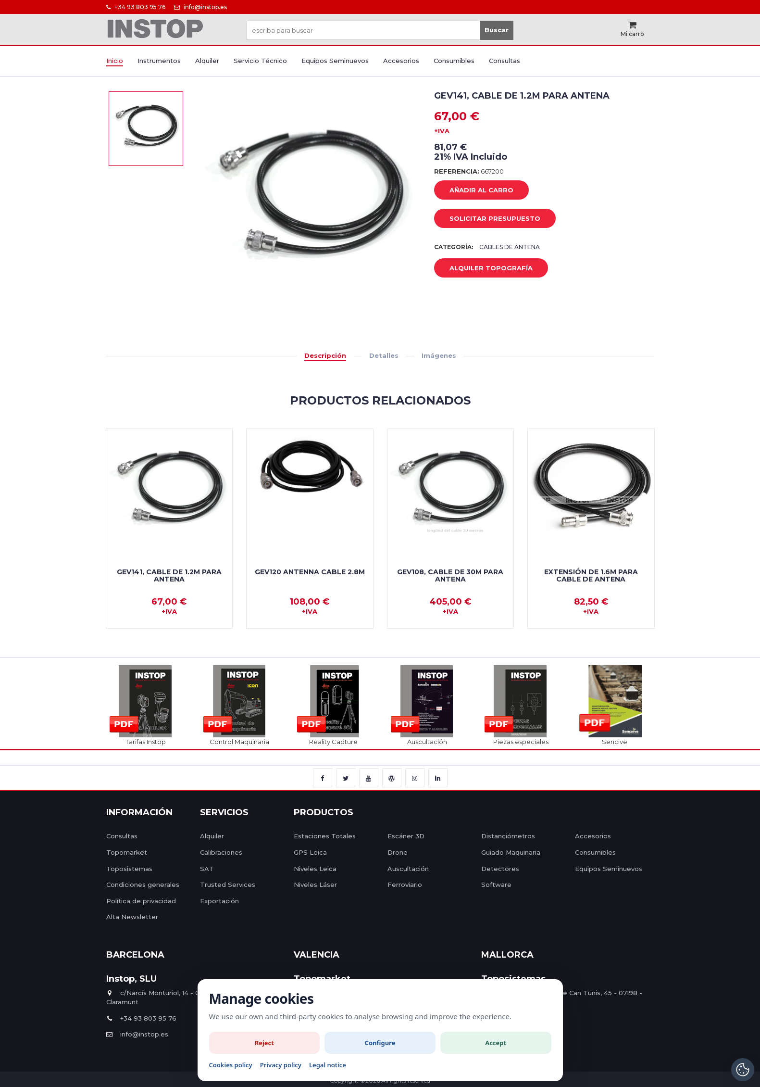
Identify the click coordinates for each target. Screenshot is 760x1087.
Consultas (504, 60)
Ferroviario (404, 884)
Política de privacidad (141, 901)
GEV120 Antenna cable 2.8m (310, 572)
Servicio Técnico (260, 60)
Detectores (500, 868)
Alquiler (207, 60)
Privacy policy (280, 1065)
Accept (495, 1042)
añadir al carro (474, 190)
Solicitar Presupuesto (487, 219)
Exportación (219, 901)
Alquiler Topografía (484, 268)
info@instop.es (200, 7)
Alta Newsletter (132, 917)
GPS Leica (310, 852)
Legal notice (327, 1065)
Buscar (497, 30)
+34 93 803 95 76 (135, 7)
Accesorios (401, 60)
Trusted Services (227, 884)
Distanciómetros (508, 836)
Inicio (114, 60)
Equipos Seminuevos (335, 60)
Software (496, 884)
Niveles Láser (315, 884)
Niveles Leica (315, 868)
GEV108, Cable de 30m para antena (450, 575)
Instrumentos (159, 60)
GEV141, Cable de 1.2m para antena (169, 575)
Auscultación (408, 868)
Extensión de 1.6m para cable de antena (591, 575)
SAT (207, 868)
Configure (380, 1042)
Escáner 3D (405, 836)
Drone (397, 852)
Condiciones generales (142, 884)
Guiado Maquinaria (510, 852)
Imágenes (439, 355)
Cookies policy (230, 1065)
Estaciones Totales (325, 836)
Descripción (325, 355)
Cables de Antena (509, 247)
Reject (264, 1042)
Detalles (384, 355)
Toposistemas (129, 868)
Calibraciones (221, 852)
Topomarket (126, 852)
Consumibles (454, 60)
